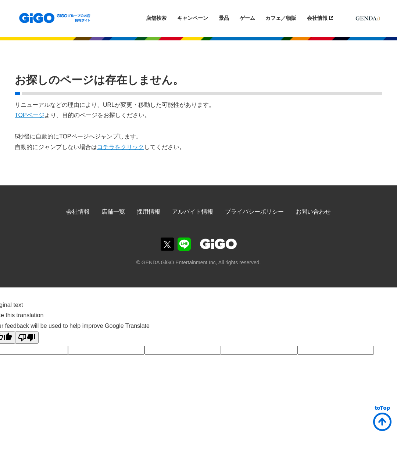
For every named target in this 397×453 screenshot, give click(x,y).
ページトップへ (382, 418)
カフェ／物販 (280, 18)
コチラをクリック (120, 147)
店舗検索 (156, 18)
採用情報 (148, 212)
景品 (224, 18)
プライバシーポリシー (254, 212)
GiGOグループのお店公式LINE (184, 244)
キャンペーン (192, 18)
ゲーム (247, 18)
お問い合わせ (313, 212)
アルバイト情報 (192, 212)
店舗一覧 (113, 212)
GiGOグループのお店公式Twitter (167, 244)
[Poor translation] (27, 337)
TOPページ (29, 115)
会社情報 (317, 18)
